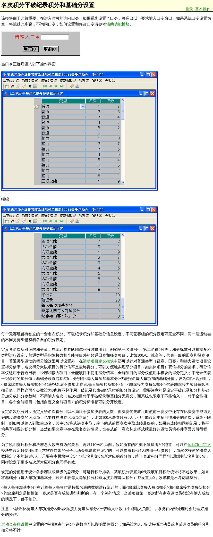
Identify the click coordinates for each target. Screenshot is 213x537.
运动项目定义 (199, 445)
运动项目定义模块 (98, 361)
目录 (189, 9)
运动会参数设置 (14, 524)
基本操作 (203, 9)
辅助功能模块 (117, 24)
